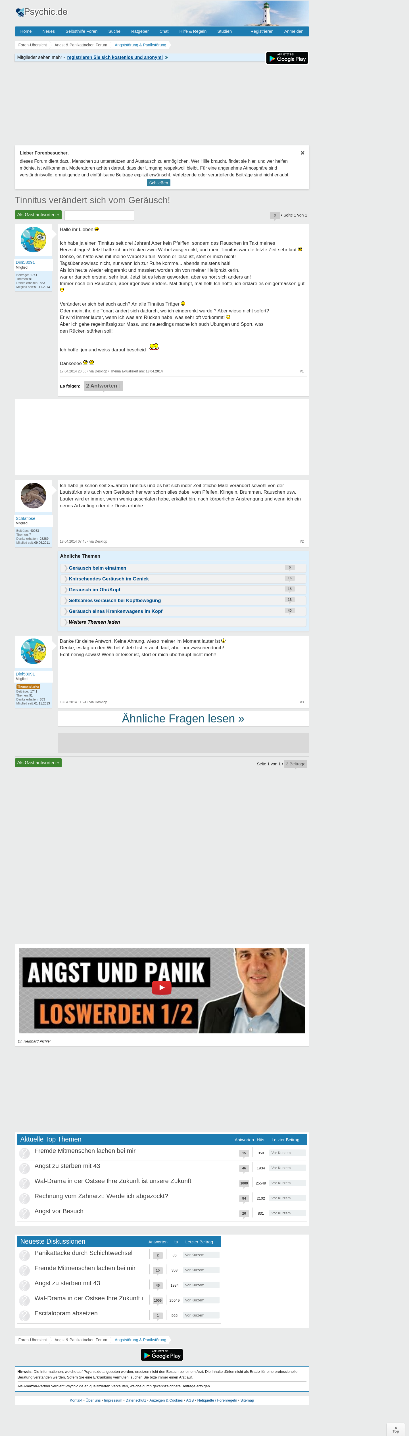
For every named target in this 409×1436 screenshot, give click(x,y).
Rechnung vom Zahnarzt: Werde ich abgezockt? (101, 1196)
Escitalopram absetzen (66, 1313)
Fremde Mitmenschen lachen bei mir (85, 1150)
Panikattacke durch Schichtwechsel (84, 1252)
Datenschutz (136, 1400)
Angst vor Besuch (59, 1211)
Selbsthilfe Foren (82, 31)
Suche (114, 31)
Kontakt (76, 1400)
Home (26, 31)
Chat (164, 31)
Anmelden (294, 31)
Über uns (93, 1400)
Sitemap (247, 1400)
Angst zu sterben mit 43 (67, 1165)
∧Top (396, 1429)
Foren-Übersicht (32, 1340)
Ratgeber (140, 31)
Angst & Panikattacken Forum (81, 1340)
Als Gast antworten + (38, 214)
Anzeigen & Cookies (166, 1400)
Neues (49, 31)
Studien (224, 31)
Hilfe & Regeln (192, 31)
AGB (190, 1400)
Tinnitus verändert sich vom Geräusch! (92, 200)
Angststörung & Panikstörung (140, 1340)
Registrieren (262, 31)
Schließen (158, 182)
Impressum (113, 1400)
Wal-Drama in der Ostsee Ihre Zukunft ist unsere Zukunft (113, 1180)
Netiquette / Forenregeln (217, 1400)
